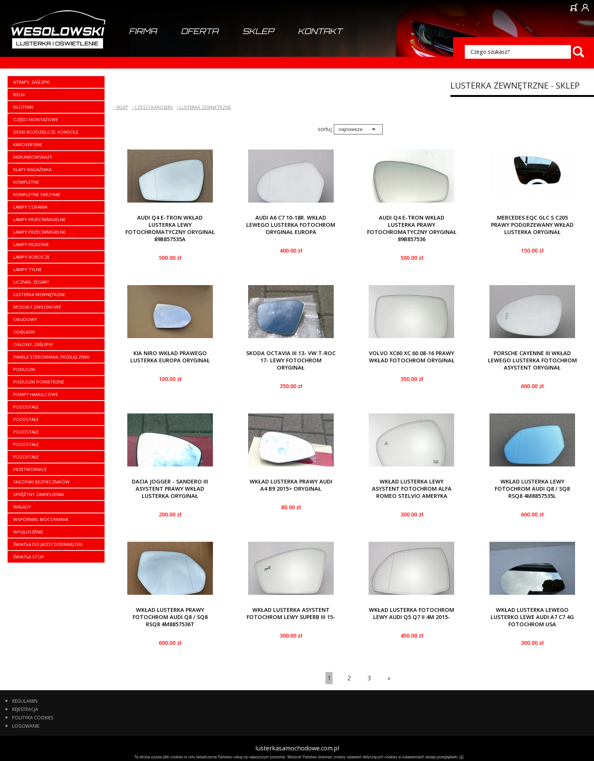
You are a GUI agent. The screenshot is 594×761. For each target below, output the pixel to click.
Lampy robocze (31, 257)
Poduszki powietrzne (38, 382)
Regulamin (25, 701)
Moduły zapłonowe (37, 307)
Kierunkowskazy (32, 157)
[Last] (389, 678)
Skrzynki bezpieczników (41, 482)
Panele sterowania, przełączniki (51, 357)
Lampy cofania (30, 207)
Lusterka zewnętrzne (205, 107)
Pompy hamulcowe (35, 394)
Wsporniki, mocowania (40, 519)
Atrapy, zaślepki (31, 82)
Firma (142, 31)
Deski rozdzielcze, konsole (45, 132)
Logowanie (25, 726)
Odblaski (24, 332)
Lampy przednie (31, 244)
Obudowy (25, 319)
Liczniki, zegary (31, 282)
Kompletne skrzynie (36, 194)
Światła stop (28, 557)
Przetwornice (30, 469)
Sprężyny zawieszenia (38, 494)
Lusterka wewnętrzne (39, 294)
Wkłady (22, 507)
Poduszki (24, 369)
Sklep (258, 31)
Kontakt (320, 31)
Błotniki (23, 107)
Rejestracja (25, 709)
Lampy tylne (27, 269)
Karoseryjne (27, 144)
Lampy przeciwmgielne (39, 219)
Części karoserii (153, 107)
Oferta (199, 31)
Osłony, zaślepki (33, 344)
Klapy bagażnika (32, 169)
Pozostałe (26, 407)
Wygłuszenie (28, 532)
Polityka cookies (32, 717)
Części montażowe (35, 119)
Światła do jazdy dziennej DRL (48, 544)
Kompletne (26, 182)
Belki (19, 94)
